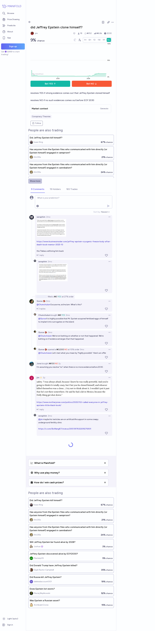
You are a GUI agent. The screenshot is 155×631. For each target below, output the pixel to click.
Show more (35, 181)
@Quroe (42, 318)
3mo (48, 301)
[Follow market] (103, 22)
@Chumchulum (43, 304)
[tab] (37, 189)
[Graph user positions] (79, 40)
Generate (104, 108)
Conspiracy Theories (41, 116)
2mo (48, 217)
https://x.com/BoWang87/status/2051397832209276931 (64, 429)
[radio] (85, 40)
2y (59, 363)
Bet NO (91, 83)
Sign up (13, 46)
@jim (40, 419)
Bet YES (50, 83)
